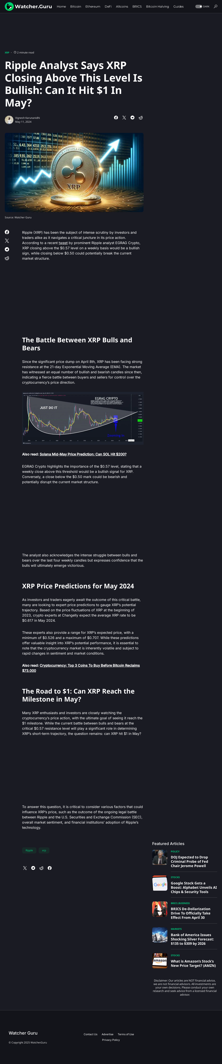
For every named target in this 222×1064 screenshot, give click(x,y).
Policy (175, 851)
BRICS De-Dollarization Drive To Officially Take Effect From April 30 (191, 913)
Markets (176, 928)
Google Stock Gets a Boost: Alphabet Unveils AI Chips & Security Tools (194, 887)
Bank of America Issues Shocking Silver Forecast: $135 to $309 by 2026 (192, 939)
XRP (7, 52)
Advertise (107, 1034)
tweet (63, 243)
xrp (44, 850)
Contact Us (90, 1034)
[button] (201, 6)
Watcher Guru (23, 1033)
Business (184, 903)
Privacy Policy (111, 1039)
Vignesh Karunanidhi (27, 118)
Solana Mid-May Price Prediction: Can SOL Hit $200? (83, 454)
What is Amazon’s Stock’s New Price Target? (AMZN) (193, 963)
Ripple (29, 850)
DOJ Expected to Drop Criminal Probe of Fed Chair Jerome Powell (189, 861)
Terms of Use (126, 1034)
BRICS (174, 903)
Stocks (175, 877)
